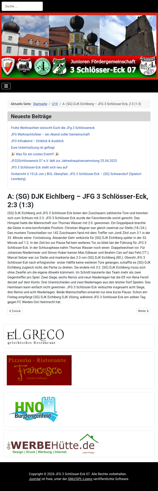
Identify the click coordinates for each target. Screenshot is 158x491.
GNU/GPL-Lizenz (80, 479)
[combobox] (22, 6)
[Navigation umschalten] (6, 86)
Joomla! (35, 479)
